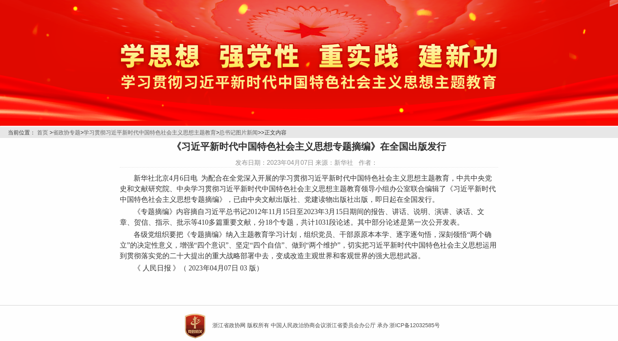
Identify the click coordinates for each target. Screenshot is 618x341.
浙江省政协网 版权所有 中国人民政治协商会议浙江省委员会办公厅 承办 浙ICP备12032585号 (326, 325)
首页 (42, 132)
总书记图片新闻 (238, 132)
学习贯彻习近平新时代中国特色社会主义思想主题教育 (150, 132)
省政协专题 (66, 132)
